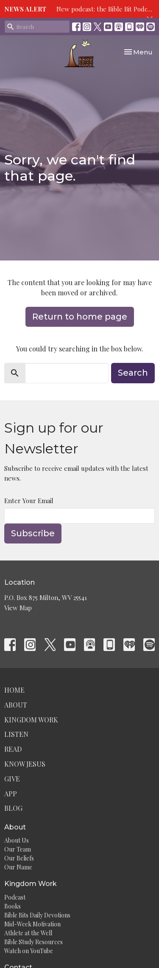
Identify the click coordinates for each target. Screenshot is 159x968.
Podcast (14, 897)
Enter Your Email (28, 500)
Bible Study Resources (33, 942)
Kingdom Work (31, 719)
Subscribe (33, 533)
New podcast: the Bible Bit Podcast (106, 9)
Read (13, 748)
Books (12, 906)
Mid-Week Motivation (32, 924)
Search (133, 373)
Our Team (17, 849)
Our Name (18, 867)
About (15, 704)
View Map (18, 607)
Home (14, 689)
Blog (13, 808)
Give (12, 778)
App (10, 793)
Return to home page (79, 316)
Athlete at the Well (28, 933)
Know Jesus (24, 763)
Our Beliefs (19, 858)
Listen (16, 734)
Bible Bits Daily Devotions (37, 915)
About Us (16, 840)
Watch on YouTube (28, 951)
